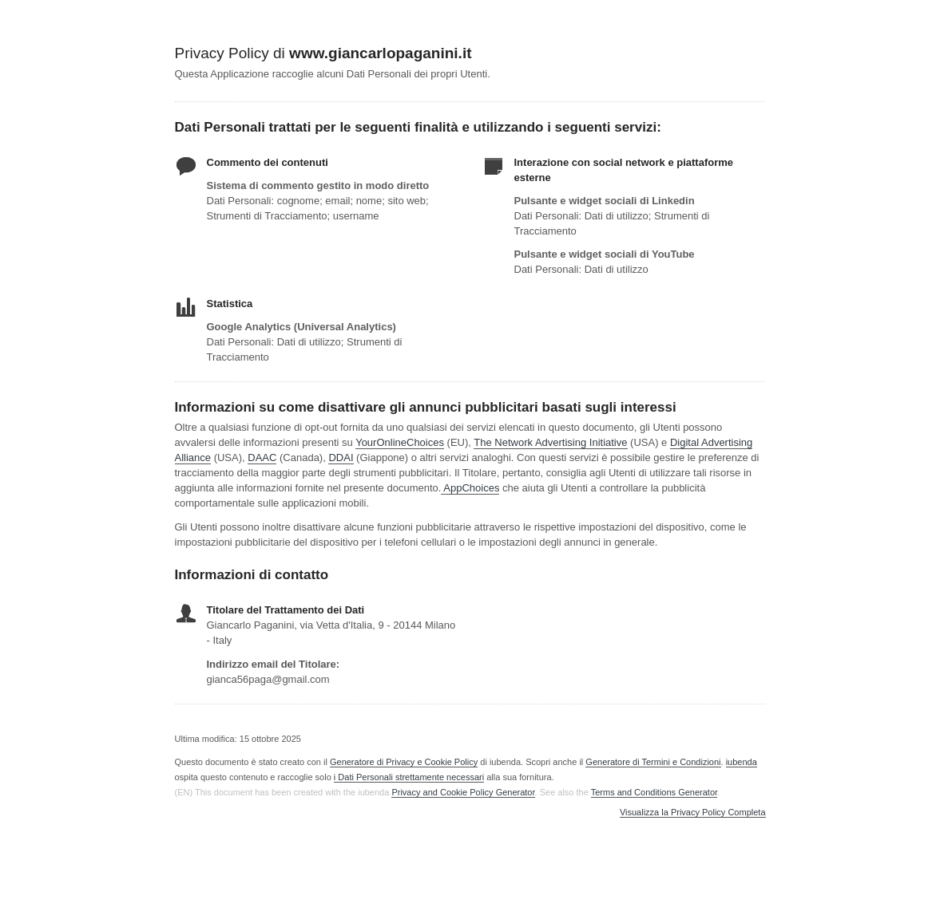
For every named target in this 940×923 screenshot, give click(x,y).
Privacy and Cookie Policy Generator (462, 792)
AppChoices (471, 488)
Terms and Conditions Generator (654, 792)
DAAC (262, 457)
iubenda (741, 762)
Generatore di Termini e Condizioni (652, 762)
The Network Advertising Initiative (550, 442)
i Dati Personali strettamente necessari (409, 777)
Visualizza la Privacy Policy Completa (693, 812)
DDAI (340, 457)
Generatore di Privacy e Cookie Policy (404, 762)
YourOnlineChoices (399, 442)
